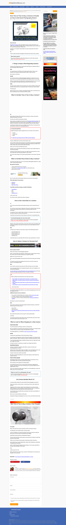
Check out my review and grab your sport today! (19, 220)
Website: (11, 494)
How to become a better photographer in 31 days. (24, 456)
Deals (22, 19)
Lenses (37, 6)
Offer (10, 513)
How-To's (28, 19)
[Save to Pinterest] (15, 462)
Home (11, 6)
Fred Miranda (14, 189)
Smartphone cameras (14, 44)
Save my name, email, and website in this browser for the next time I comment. (25, 498)
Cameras (32, 6)
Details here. (25, 11)
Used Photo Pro (14, 193)
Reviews (27, 6)
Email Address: (13, 489)
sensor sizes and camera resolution (30, 331)
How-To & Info (15, 6)
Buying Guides (22, 6)
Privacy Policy (12, 514)
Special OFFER (49, 6)
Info (30, 19)
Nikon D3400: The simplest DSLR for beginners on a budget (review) (24, 278)
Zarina (13, 19)
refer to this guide (35, 295)
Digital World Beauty (29, 468)
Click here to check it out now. (19, 59)
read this (30, 296)
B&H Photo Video (15, 184)
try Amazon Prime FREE (21, 167)
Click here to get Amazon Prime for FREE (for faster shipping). (23, 137)
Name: (11, 485)
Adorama (13, 182)
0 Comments (34, 19)
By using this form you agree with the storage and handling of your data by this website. (25, 501)
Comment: (12, 476)
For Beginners (25, 19)
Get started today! (24, 374)
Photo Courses (42, 6)
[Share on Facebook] (25, 462)
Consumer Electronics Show (33, 121)
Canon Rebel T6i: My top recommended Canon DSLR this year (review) (25, 284)
